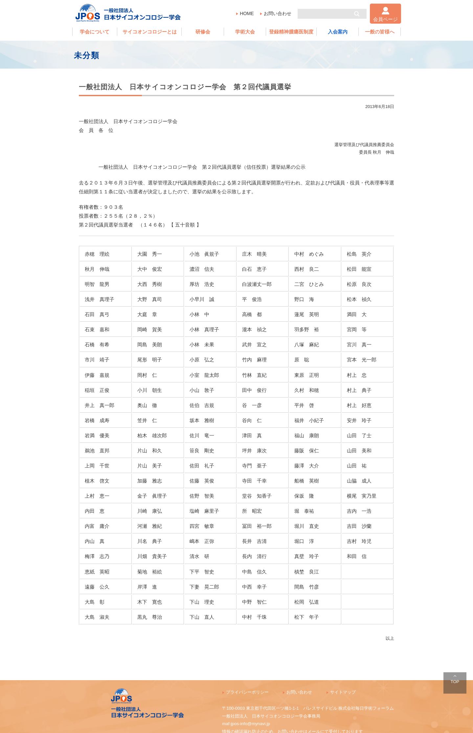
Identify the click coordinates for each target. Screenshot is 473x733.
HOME (247, 13)
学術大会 (245, 31)
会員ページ (385, 19)
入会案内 (338, 31)
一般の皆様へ (379, 31)
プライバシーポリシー (247, 692)
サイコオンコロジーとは (150, 31)
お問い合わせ (277, 13)
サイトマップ (343, 692)
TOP (455, 681)
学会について (94, 31)
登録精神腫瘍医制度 (291, 31)
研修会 (202, 31)
